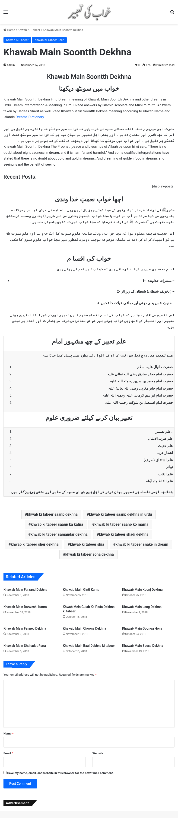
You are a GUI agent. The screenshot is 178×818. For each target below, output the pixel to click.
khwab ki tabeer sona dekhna (89, 554)
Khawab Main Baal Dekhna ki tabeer (89, 646)
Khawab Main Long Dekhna (142, 607)
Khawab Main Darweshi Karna (25, 607)
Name (8, 733)
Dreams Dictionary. (30, 117)
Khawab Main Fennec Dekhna (24, 628)
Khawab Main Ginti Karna (81, 589)
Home (9, 30)
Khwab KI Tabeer (29, 30)
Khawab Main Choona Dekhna (84, 628)
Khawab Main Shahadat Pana (24, 646)
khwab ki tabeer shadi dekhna (123, 534)
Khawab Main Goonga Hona (142, 628)
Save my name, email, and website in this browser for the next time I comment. (60, 773)
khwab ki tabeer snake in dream (142, 544)
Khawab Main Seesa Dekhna (142, 646)
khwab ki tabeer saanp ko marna (121, 524)
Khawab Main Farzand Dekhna (25, 589)
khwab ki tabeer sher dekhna (35, 544)
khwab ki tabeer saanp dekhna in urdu (120, 514)
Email (8, 753)
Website (97, 753)
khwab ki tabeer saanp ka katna (57, 524)
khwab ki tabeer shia (87, 544)
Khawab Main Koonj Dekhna (142, 589)
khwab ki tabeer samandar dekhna (59, 534)
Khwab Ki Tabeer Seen (49, 40)
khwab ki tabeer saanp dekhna (52, 514)
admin (11, 65)
